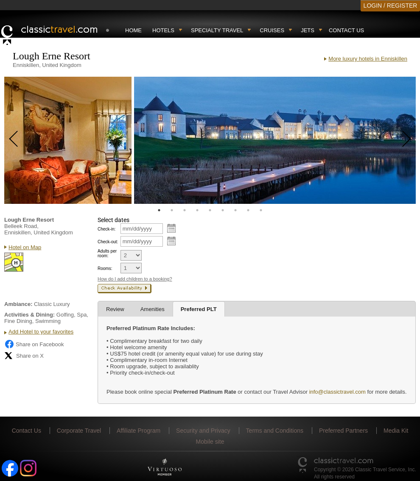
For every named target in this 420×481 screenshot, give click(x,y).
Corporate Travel (79, 430)
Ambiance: (18, 304)
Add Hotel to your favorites (40, 331)
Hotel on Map (24, 247)
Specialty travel (217, 30)
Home (133, 30)
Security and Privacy (203, 430)
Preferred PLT (199, 309)
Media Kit (396, 430)
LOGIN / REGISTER (390, 5)
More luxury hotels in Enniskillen (367, 59)
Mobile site (210, 441)
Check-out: (108, 241)
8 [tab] (248, 210)
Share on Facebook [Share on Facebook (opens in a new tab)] (34, 344)
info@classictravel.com (337, 392)
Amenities (152, 309)
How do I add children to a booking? (135, 278)
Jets (307, 30)
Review (115, 309)
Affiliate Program (138, 430)
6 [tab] (222, 210)
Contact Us (346, 30)
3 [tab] (184, 210)
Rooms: (105, 268)
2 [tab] (172, 210)
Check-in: (106, 229)
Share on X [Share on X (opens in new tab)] (24, 355)
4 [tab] (197, 210)
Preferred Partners (343, 430)
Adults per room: (107, 253)
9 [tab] (261, 210)
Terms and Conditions (274, 430)
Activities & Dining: (29, 314)
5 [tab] (210, 210)
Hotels (163, 30)
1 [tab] (159, 210)
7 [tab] (235, 210)
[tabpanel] (68, 140)
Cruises (272, 30)
